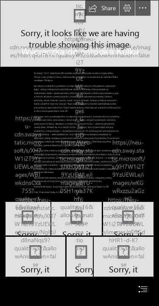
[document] (79, 153)
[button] (102, 8)
